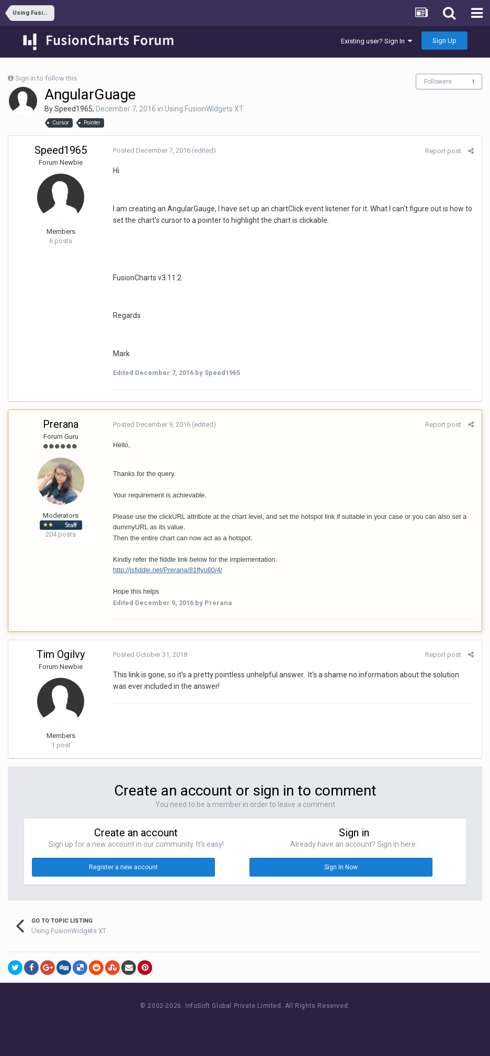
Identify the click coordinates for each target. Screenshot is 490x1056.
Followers (438, 81)
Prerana (60, 424)
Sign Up (444, 40)
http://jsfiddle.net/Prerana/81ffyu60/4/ (167, 570)
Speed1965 (73, 109)
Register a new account (123, 867)
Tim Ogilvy (61, 654)
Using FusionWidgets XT (204, 109)
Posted (151, 150)
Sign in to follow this (46, 78)
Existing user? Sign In (376, 41)
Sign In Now (341, 867)
